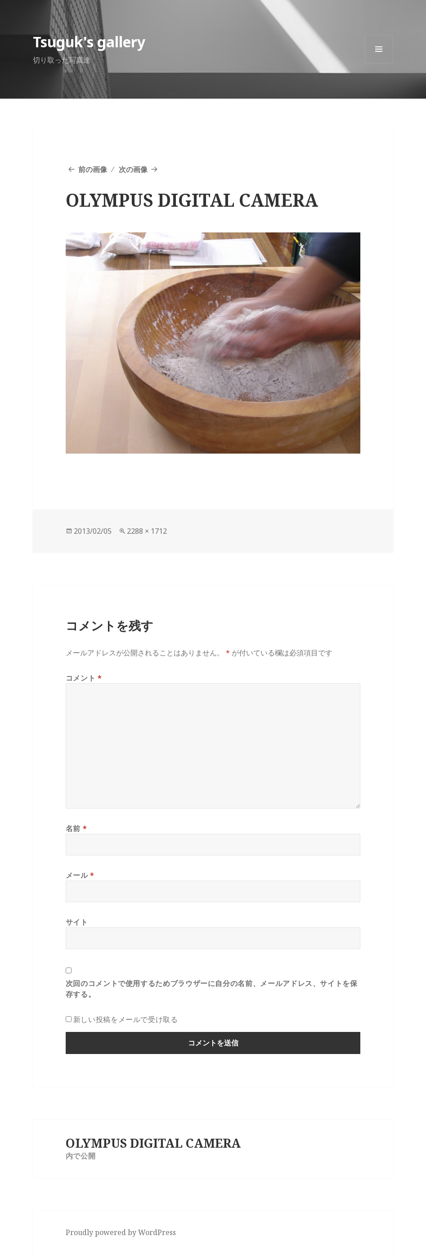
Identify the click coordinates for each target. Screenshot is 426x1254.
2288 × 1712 (147, 531)
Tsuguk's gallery (89, 41)
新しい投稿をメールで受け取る (125, 1019)
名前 (76, 828)
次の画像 (133, 169)
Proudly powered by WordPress (121, 1232)
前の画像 (92, 169)
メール (80, 875)
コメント (84, 678)
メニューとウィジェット (379, 63)
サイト (77, 922)
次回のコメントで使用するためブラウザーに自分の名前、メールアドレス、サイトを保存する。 (212, 988)
